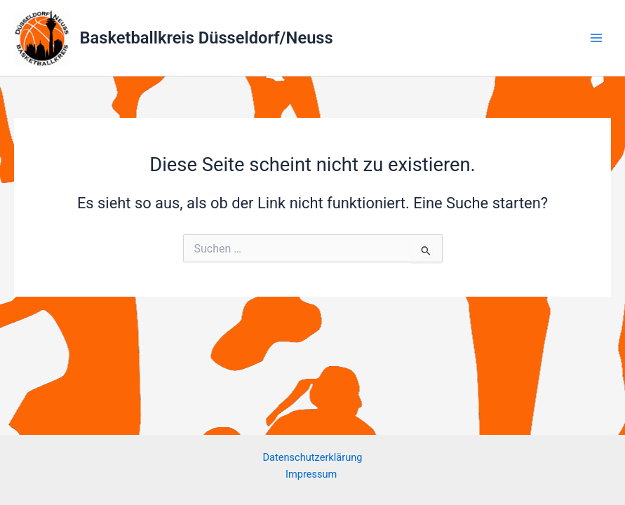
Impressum (312, 474)
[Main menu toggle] (596, 38)
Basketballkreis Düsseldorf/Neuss (206, 38)
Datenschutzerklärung (313, 457)
